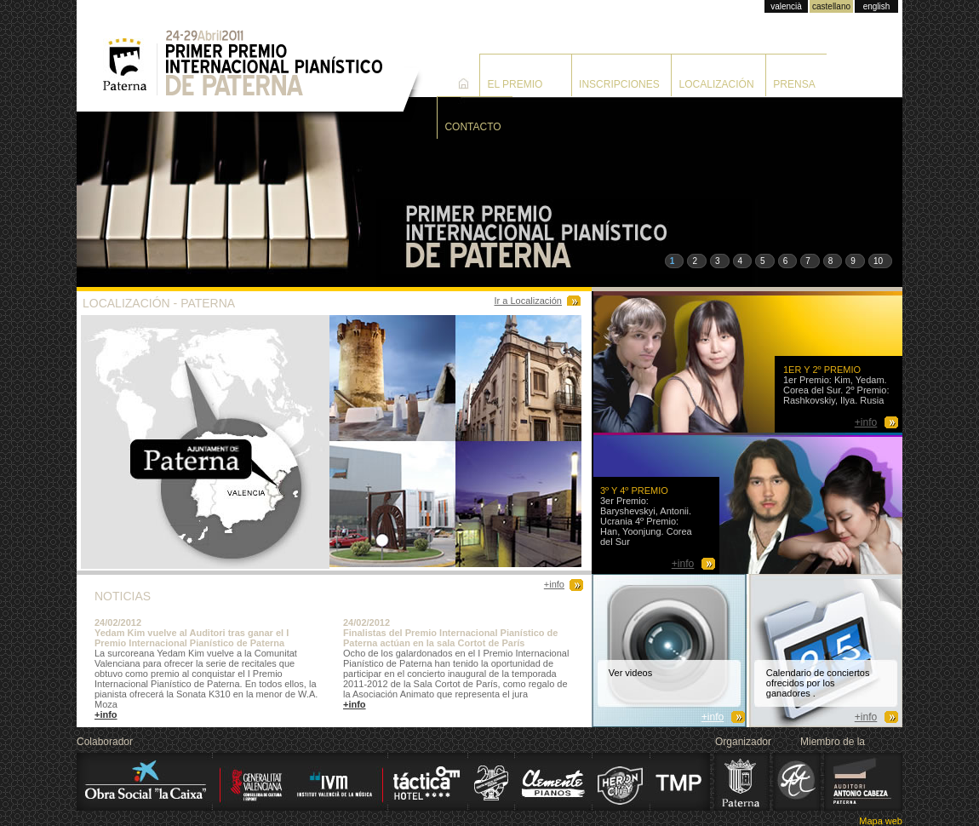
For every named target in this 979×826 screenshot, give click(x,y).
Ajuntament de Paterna (742, 781)
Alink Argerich (797, 781)
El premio (514, 84)
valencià (786, 6)
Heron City (620, 781)
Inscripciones (619, 84)
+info (554, 584)
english (876, 6)
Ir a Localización (529, 300)
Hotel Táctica (426, 781)
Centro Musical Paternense (492, 781)
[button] (674, 261)
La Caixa (143, 781)
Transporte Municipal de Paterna (680, 781)
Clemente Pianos (553, 781)
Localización (716, 84)
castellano (831, 6)
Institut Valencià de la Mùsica (304, 781)
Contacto (472, 127)
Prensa (794, 84)
